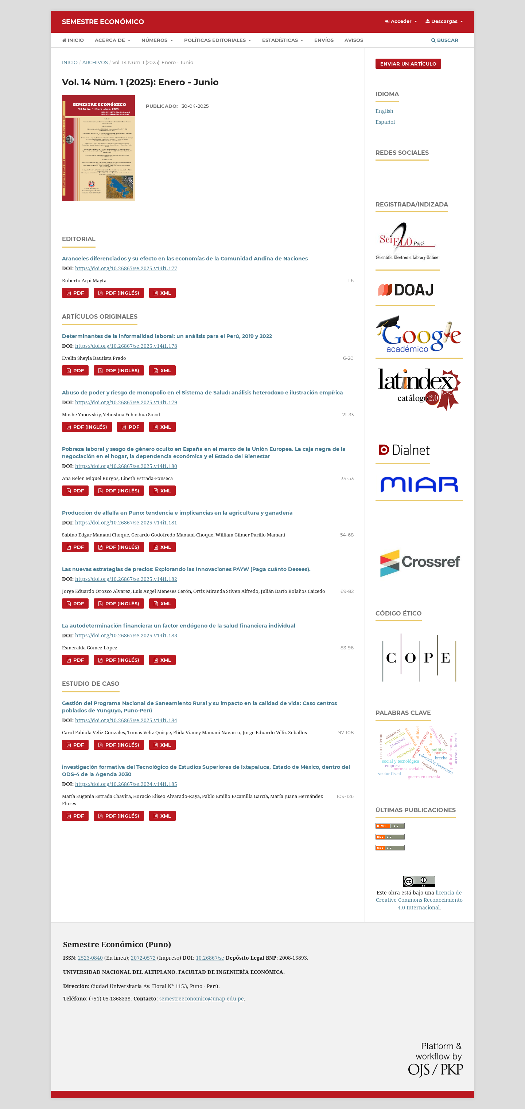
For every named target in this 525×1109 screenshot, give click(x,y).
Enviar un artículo (408, 64)
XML (165, 293)
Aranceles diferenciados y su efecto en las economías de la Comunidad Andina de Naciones (185, 258)
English (384, 110)
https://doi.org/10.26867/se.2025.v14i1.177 (126, 268)
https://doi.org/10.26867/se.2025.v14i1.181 (126, 522)
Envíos (324, 40)
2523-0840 (90, 957)
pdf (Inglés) (121, 293)
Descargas (442, 21)
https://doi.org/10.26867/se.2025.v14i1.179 (126, 402)
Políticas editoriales (215, 40)
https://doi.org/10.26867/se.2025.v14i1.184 (126, 720)
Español (385, 121)
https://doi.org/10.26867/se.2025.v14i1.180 (126, 466)
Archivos (95, 62)
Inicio (73, 40)
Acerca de (111, 40)
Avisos (354, 40)
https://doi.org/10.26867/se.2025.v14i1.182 (126, 578)
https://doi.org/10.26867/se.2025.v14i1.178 (126, 345)
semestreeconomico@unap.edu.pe (201, 998)
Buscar (444, 40)
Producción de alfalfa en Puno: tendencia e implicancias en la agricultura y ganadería (177, 513)
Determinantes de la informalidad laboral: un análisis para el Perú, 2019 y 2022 (167, 336)
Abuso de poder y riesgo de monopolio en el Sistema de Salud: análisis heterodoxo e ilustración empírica (202, 392)
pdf (78, 293)
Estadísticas (280, 40)
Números (155, 40)
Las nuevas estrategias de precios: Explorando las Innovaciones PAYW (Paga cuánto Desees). (186, 569)
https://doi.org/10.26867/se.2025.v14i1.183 (126, 635)
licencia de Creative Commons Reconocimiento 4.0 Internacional (419, 900)
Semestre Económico (103, 22)
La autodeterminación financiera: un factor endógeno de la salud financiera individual (178, 625)
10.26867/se (210, 957)
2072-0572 (143, 957)
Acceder (399, 21)
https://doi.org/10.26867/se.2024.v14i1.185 (126, 783)
